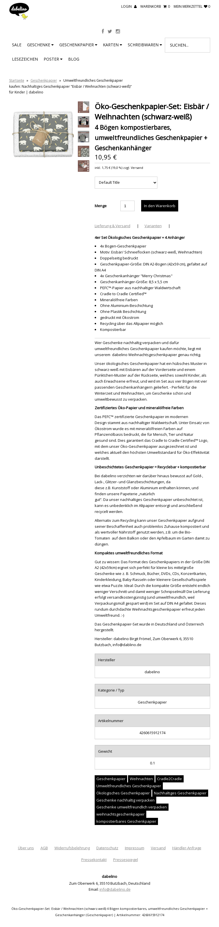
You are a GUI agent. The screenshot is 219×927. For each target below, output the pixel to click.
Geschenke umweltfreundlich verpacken (131, 807)
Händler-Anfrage (186, 847)
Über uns (26, 847)
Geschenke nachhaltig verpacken (125, 800)
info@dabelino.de (115, 889)
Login (129, 6)
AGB (44, 847)
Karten (112, 44)
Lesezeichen (25, 59)
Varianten (153, 225)
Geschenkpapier (78, 44)
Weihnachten (141, 778)
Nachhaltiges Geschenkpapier (180, 793)
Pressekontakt (94, 859)
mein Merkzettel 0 (192, 6)
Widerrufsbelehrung (72, 847)
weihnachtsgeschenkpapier (120, 814)
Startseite (16, 80)
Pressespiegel (125, 859)
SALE (16, 44)
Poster (53, 59)
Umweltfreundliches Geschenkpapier (128, 785)
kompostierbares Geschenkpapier (126, 821)
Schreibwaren (145, 44)
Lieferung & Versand (112, 225)
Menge (101, 205)
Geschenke (40, 44)
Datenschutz (107, 847)
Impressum (134, 847)
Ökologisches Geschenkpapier (123, 793)
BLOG (73, 59)
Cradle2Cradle (169, 778)
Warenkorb (155, 6)
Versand (158, 847)
